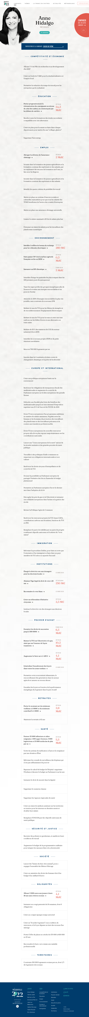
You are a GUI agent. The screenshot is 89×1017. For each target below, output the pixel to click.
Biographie (45, 32)
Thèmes (27, 3)
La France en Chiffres (41, 3)
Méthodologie (69, 3)
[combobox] (53, 46)
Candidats (17, 3)
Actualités (57, 3)
